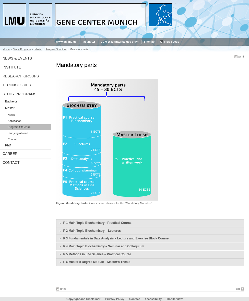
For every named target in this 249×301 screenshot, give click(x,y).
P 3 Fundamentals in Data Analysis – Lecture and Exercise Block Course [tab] (113, 239)
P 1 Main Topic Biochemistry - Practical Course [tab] (95, 223)
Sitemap (149, 41)
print (241, 56)
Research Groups (21, 76)
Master (38, 49)
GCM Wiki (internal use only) (119, 41)
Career (10, 154)
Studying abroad (18, 133)
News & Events (17, 58)
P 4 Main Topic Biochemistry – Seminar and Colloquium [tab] (101, 247)
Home (6, 49)
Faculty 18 (89, 41)
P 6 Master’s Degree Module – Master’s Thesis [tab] (94, 262)
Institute (12, 67)
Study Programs (22, 49)
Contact (12, 139)
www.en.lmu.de (66, 41)
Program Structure (56, 49)
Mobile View (175, 298)
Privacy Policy (114, 298)
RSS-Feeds (171, 41)
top (238, 288)
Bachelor (11, 101)
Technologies (17, 85)
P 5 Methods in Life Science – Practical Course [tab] (94, 254)
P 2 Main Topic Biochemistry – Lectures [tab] (89, 231)
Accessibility (153, 298)
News (11, 114)
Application (14, 120)
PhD (8, 145)
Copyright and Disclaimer (83, 298)
